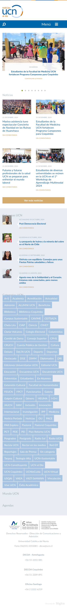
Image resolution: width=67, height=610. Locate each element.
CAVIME (36, 318)
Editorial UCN (49, 365)
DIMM (33, 358)
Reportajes (10, 451)
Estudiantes (27, 378)
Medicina (54, 411)
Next (62, 59)
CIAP (22, 325)
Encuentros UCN (29, 371)
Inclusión (30, 405)
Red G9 (53, 444)
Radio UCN (55, 438)
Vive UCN (10, 484)
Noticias (30, 418)
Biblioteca (9, 311)
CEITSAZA (51, 318)
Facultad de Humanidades (43, 385)
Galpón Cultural (13, 398)
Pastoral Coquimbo (45, 424)
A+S (6, 298)
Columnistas (56, 331)
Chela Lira (10, 325)
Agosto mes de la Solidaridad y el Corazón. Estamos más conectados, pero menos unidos (40, 280)
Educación (10, 371)
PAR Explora (11, 424)
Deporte (38, 351)
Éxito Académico (28, 484)
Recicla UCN (11, 444)
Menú (50, 24)
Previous (5, 59)
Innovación (45, 405)
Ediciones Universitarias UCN (21, 365)
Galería (48, 391)
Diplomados (47, 358)
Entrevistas (10, 378)
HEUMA (42, 398)
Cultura (55, 345)
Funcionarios (33, 391)
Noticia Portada (13, 418)
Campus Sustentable (16, 318)
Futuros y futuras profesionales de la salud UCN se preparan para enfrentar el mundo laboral (16, 176)
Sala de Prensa (28, 451)
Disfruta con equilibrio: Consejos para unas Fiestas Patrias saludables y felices (40, 260)
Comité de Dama (13, 338)
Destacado (10, 358)
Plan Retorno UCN (39, 431)
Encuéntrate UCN (52, 371)
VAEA (19, 478)
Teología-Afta (23, 458)
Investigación (30, 411)
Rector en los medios (34, 444)
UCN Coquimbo (13, 471)
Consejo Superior (36, 338)
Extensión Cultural (14, 385)
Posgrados (10, 438)
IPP (43, 411)
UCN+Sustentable (45, 458)
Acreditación (34, 298)
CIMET (45, 325)
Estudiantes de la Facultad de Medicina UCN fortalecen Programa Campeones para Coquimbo (33, 73)
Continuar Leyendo (33, 78)
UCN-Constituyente (15, 464)
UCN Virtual (51, 471)
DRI (59, 358)
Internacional (11, 411)
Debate (8, 351)
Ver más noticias (33, 200)
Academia (18, 298)
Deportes (52, 351)
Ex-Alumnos (44, 378)
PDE (15, 431)
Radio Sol (40, 438)
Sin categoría (47, 451)
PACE (49, 418)
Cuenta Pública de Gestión (32, 345)
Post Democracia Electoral (32, 223)
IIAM (19, 405)
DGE (22, 358)
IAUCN (8, 405)
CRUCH (8, 345)
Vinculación (54, 478)
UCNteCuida (33, 471)
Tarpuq (8, 458)
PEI (23, 431)
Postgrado (25, 438)
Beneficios (44, 305)
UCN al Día (37, 464)
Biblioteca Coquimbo (31, 311)
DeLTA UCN (23, 351)
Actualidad (51, 298)
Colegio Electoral (35, 331)
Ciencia (33, 325)
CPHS (53, 338)
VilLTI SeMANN (35, 478)
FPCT (19, 391)
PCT (6, 431)
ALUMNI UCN (26, 305)
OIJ (40, 418)
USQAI (8, 478)
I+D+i (54, 398)
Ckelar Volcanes (13, 331)
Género (30, 398)
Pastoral (26, 424)
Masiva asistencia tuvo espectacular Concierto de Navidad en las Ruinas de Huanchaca (16, 126)
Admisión (9, 305)
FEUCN (8, 391)
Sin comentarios (9, 135)
